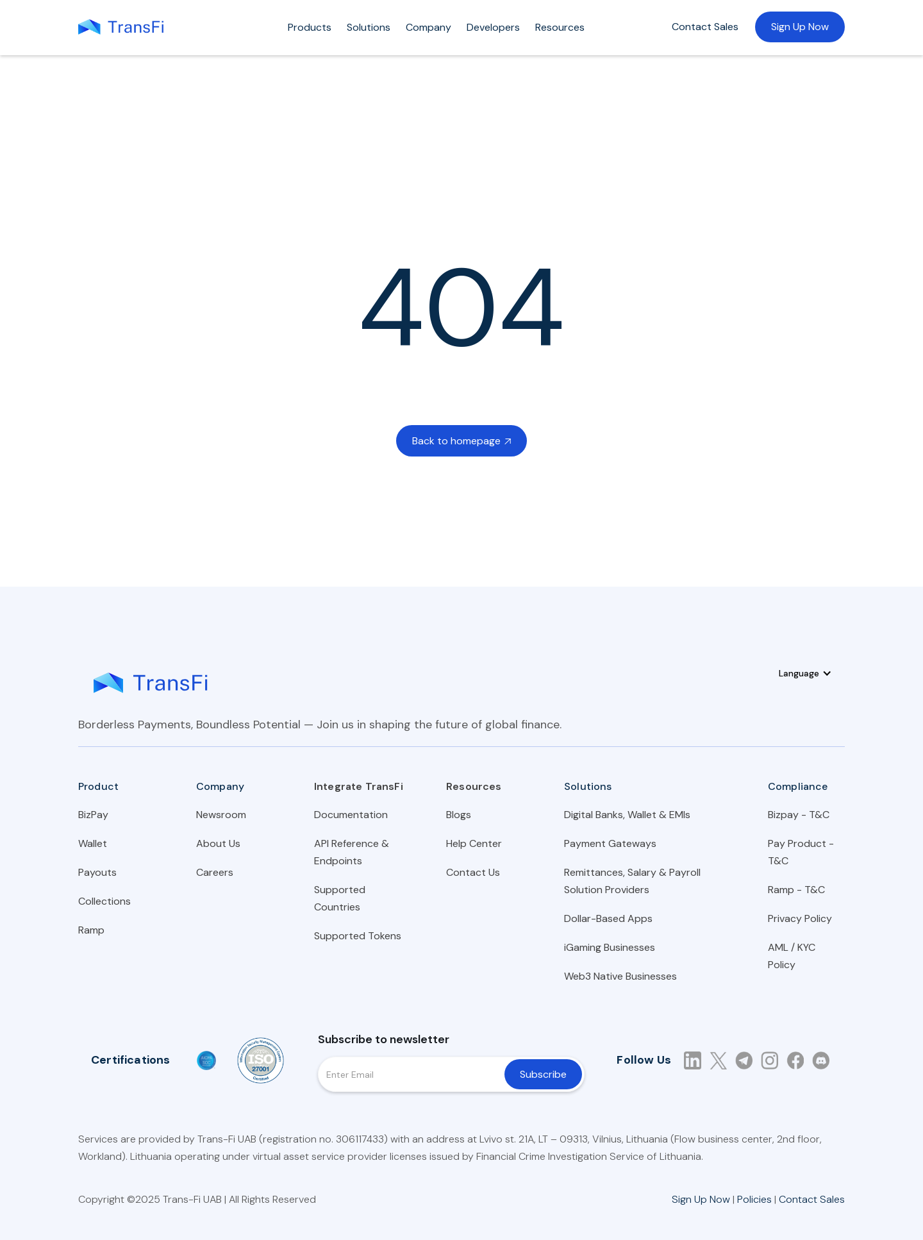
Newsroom (221, 814)
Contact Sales (705, 26)
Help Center (474, 843)
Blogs (458, 814)
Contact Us (473, 872)
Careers (214, 872)
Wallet (92, 843)
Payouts (97, 872)
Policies (754, 1199)
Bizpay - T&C (798, 814)
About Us (218, 843)
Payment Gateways (610, 843)
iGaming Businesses (609, 947)
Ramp (91, 930)
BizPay (93, 814)
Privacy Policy (800, 918)
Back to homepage (461, 441)
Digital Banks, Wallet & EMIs (627, 814)
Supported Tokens (357, 936)
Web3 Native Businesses (620, 976)
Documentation (351, 814)
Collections (104, 901)
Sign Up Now (800, 26)
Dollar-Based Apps (608, 918)
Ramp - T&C (796, 889)
